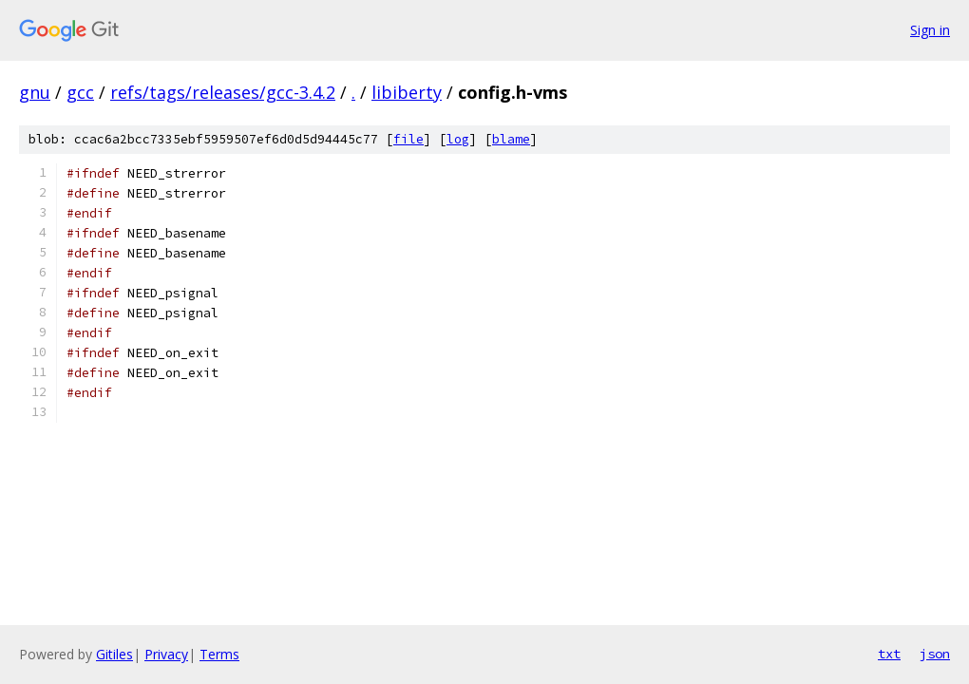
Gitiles (114, 654)
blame (511, 139)
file (408, 139)
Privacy (166, 654)
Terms (219, 654)
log (457, 139)
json (935, 653)
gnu (34, 92)
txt (889, 653)
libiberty (406, 92)
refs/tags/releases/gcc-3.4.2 (222, 92)
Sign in (930, 30)
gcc (80, 92)
